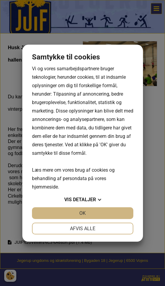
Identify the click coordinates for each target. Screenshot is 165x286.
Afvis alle (82, 228)
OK (82, 213)
